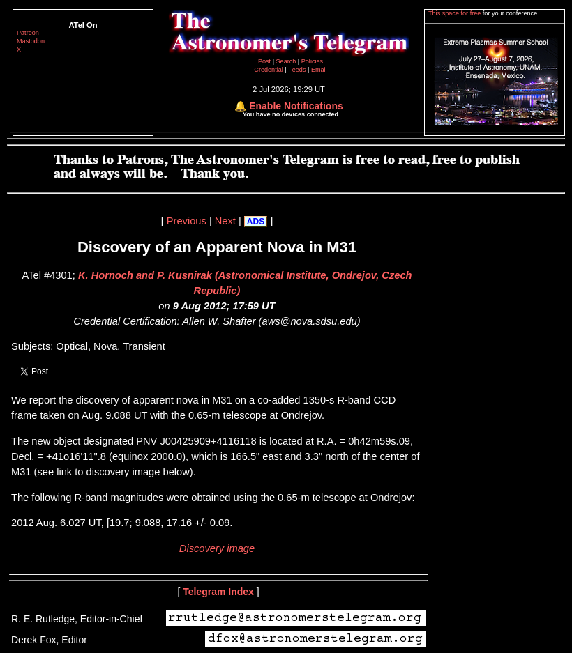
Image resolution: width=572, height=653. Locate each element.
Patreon (28, 32)
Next (225, 220)
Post (265, 61)
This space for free (455, 13)
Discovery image (217, 548)
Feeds (297, 69)
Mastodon (31, 41)
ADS (255, 221)
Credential (269, 69)
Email (319, 69)
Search (287, 61)
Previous (186, 220)
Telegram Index (218, 591)
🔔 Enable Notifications (288, 106)
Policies (312, 61)
